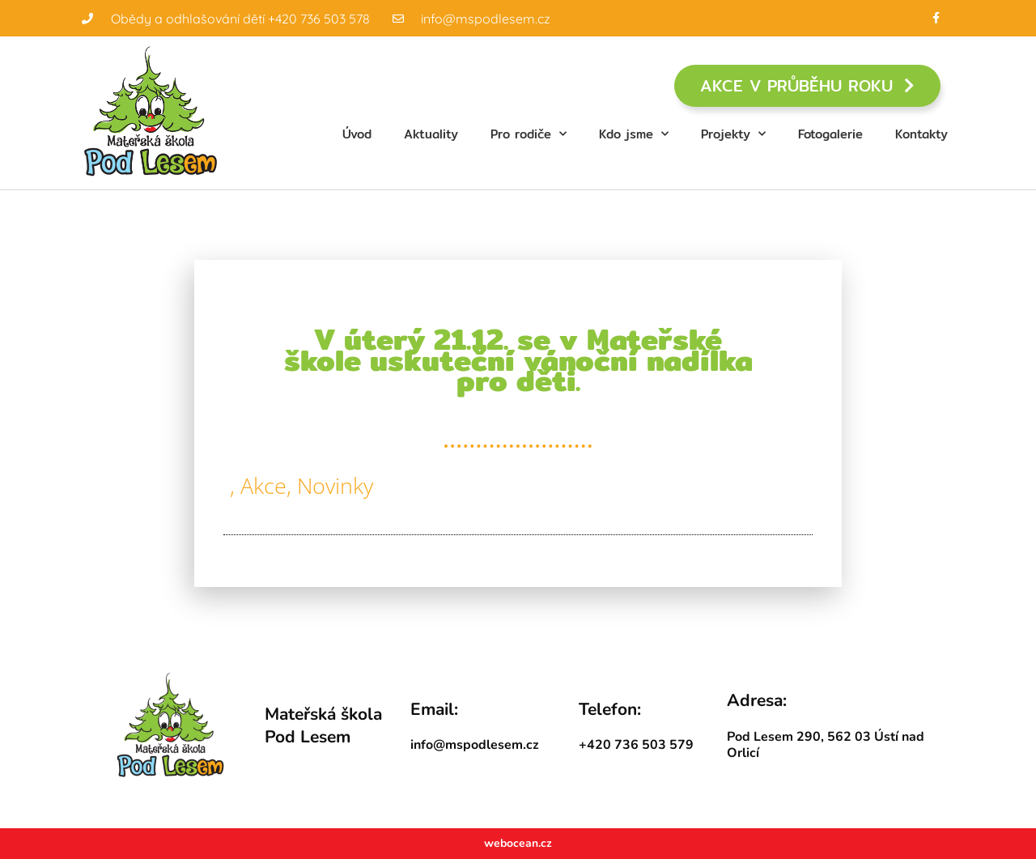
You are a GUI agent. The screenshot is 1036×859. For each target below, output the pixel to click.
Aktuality (431, 134)
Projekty (733, 134)
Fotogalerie (830, 134)
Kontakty (921, 134)
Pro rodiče (528, 134)
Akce (263, 485)
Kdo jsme (634, 134)
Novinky (335, 485)
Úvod (357, 134)
